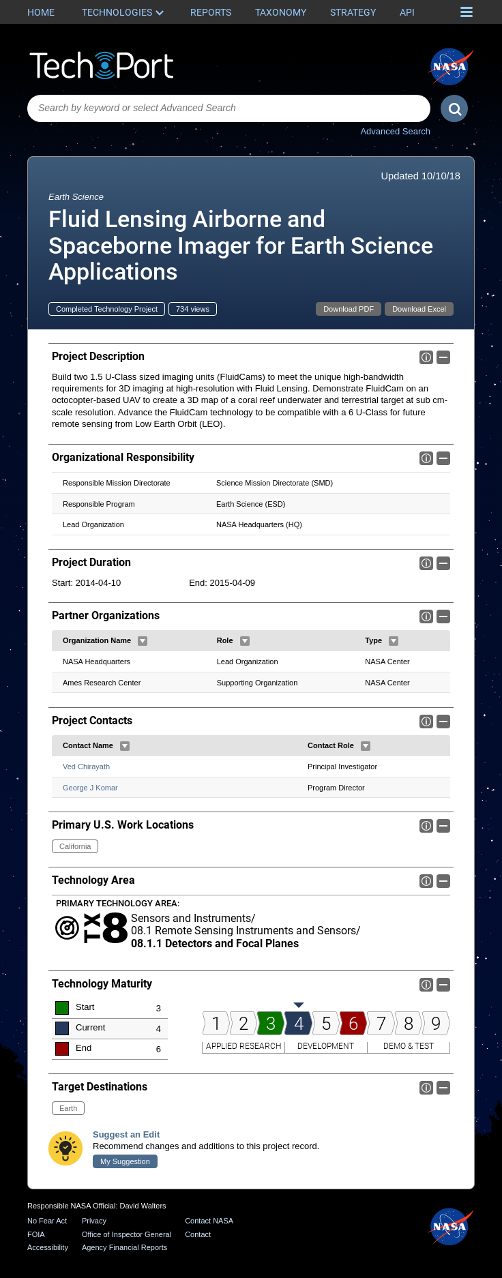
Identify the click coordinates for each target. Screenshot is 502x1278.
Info (426, 357)
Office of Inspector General (126, 1234)
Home (41, 12)
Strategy (353, 12)
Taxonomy (280, 12)
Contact (198, 1234)
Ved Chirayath (86, 766)
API (407, 12)
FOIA (36, 1234)
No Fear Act (47, 1221)
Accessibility (47, 1247)
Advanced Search (395, 131)
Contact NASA (209, 1221)
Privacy (94, 1221)
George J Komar (90, 787)
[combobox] (228, 108)
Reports (210, 12)
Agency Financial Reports (124, 1247)
